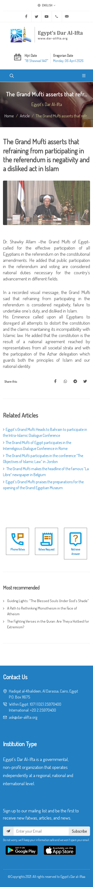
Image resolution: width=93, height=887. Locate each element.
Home (9, 115)
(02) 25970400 (49, 704)
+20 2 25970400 (43, 710)
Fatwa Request (46, 549)
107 (32, 704)
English (47, 5)
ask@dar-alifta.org (23, 717)
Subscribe (79, 831)
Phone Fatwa (17, 549)
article (25, 115)
